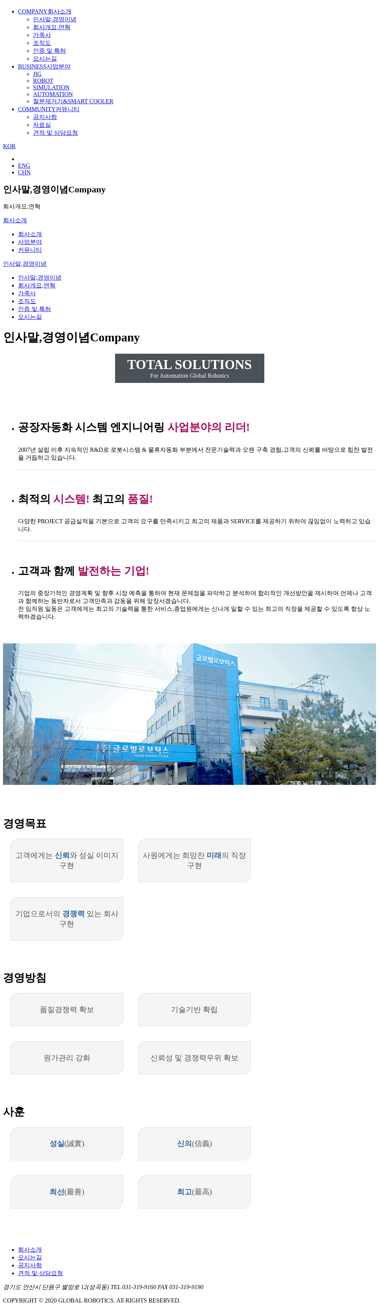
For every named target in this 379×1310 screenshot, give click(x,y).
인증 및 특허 (49, 51)
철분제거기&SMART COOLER (73, 101)
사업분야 (44, 66)
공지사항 (45, 117)
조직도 (42, 43)
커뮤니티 (48, 109)
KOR (9, 146)
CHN (24, 172)
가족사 (42, 35)
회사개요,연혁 (51, 27)
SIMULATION (51, 87)
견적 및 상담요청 (55, 133)
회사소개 (45, 11)
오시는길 (45, 58)
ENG (24, 165)
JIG (37, 74)
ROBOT (43, 80)
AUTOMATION (53, 94)
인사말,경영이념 (54, 19)
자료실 (42, 125)
